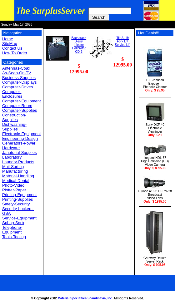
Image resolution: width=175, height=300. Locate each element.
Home (7, 39)
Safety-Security (16, 204)
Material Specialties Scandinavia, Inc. (85, 298)
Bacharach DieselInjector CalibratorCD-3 (78, 44)
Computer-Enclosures (12, 94)
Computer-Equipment (21, 101)
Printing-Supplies (17, 199)
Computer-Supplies (19, 110)
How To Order (14, 53)
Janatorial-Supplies (19, 152)
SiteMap (9, 43)
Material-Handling (18, 176)
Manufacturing (15, 171)
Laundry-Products (18, 162)
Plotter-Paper (14, 190)
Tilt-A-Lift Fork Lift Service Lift (122, 41)
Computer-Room (17, 105)
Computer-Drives (17, 87)
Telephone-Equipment (12, 229)
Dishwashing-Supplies (14, 126)
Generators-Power (18, 143)
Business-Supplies (19, 77)
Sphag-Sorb (13, 222)
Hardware (11, 147)
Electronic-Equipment (21, 133)
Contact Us (12, 48)
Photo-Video (13, 185)
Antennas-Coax (16, 68)
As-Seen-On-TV (16, 73)
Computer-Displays (19, 82)
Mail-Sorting (13, 166)
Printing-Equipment (19, 194)
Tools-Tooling (14, 236)
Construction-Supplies (14, 117)
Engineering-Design (20, 138)
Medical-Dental (15, 180)
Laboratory (12, 157)
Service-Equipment (19, 218)
